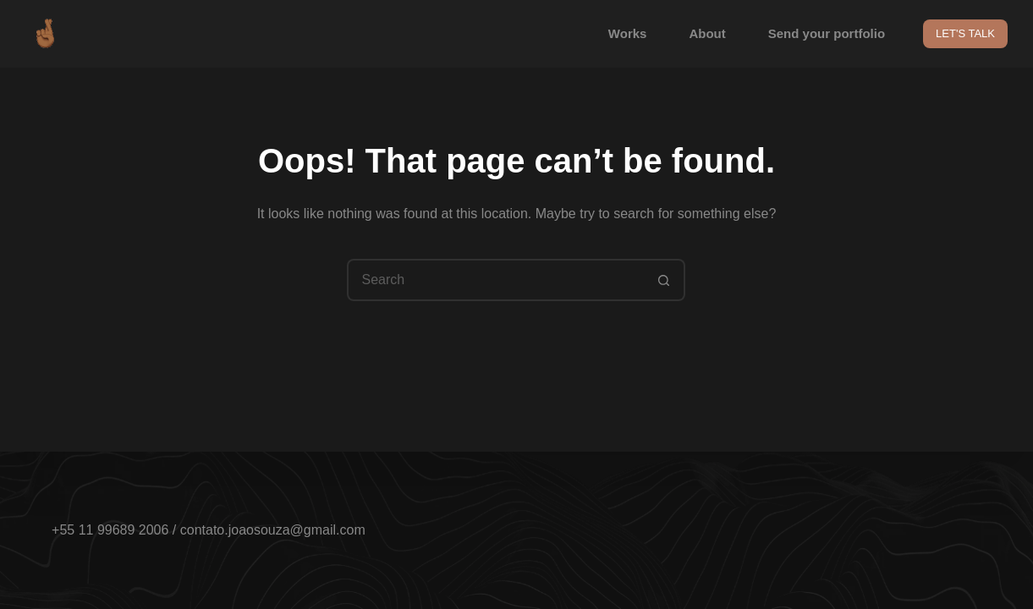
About (707, 33)
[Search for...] (495, 280)
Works (627, 33)
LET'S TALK (965, 33)
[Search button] (664, 280)
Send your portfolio (826, 33)
